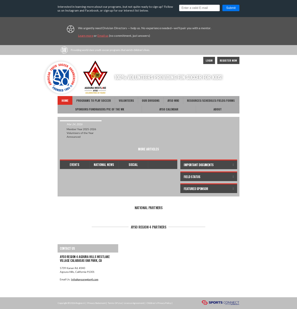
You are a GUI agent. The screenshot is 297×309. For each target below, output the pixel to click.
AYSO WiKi (173, 100)
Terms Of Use (115, 303)
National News (104, 164)
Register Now (228, 60)
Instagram (196, 60)
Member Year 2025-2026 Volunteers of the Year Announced (81, 133)
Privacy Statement (96, 303)
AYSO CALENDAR (168, 109)
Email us (102, 35)
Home (65, 100)
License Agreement (134, 303)
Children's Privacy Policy (158, 303)
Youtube (187, 60)
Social (133, 164)
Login (209, 60)
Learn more (85, 35)
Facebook (179, 60)
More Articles (148, 149)
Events (74, 164)
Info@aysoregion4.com (84, 279)
